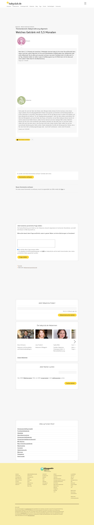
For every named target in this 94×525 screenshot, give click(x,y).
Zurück (20, 266)
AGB (43, 251)
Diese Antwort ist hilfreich (24, 139)
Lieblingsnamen (56, 378)
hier (62, 189)
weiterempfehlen (74, 493)
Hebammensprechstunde (30, 267)
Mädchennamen (27, 378)
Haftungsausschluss (31, 515)
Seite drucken (73, 492)
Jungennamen (44, 378)
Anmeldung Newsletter (75, 498)
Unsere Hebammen (22, 357)
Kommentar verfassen (25, 177)
